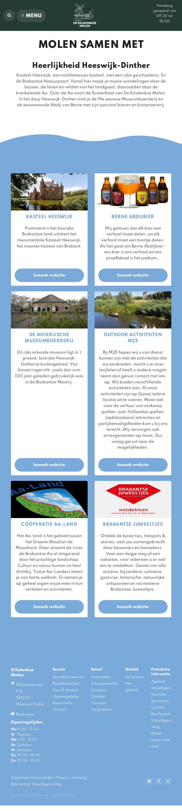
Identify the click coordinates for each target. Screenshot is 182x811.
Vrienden (159, 694)
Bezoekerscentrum (68, 677)
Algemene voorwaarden (32, 778)
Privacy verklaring (71, 778)
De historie (134, 677)
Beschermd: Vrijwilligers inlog (161, 720)
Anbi (155, 747)
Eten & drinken (65, 690)
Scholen (98, 697)
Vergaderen (101, 710)
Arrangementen (104, 684)
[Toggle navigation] (31, 16)
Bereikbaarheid (66, 684)
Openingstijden (66, 697)
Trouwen (98, 703)
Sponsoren (160, 701)
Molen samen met (160, 737)
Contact (59, 710)
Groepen (98, 690)
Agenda (158, 681)
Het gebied (131, 687)
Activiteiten (100, 677)
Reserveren (62, 703)
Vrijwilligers (161, 688)
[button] (9, 15)
